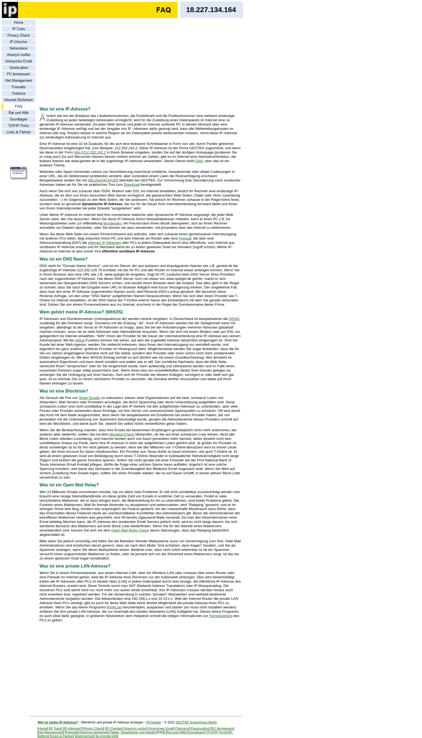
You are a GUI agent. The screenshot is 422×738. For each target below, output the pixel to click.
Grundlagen (196, 732)
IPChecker (153, 722)
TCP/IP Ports (217, 732)
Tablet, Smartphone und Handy (132, 732)
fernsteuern (112, 223)
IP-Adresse (72, 728)
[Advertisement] (140, 60)
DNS (199, 161)
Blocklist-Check (122, 434)
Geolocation (200, 728)
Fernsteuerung (221, 616)
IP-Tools (55, 728)
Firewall (185, 238)
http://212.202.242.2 (90, 152)
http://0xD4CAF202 (103, 180)
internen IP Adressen (104, 243)
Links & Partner (62, 736)
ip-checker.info (107, 736)
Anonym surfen (136, 728)
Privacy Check (93, 728)
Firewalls (72, 732)
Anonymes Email (161, 728)
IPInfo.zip (114, 607)
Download (132, 185)
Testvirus (182, 728)
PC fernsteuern (222, 728)
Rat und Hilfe (176, 732)
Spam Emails (89, 398)
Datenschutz (85, 736)
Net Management (50, 732)
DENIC (234, 319)
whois (80, 340)
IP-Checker (114, 728)
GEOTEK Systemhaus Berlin (196, 722)
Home (42, 728)
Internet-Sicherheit (94, 732)
